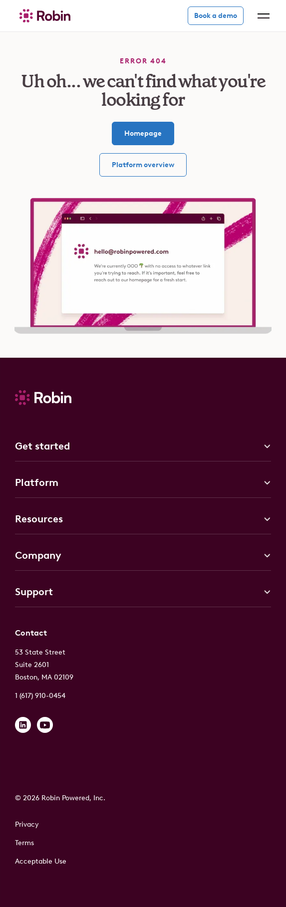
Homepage (143, 133)
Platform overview (143, 165)
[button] (262, 16)
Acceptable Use (40, 861)
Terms (24, 843)
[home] (42, 15)
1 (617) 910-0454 (40, 695)
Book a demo (215, 15)
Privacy (27, 824)
